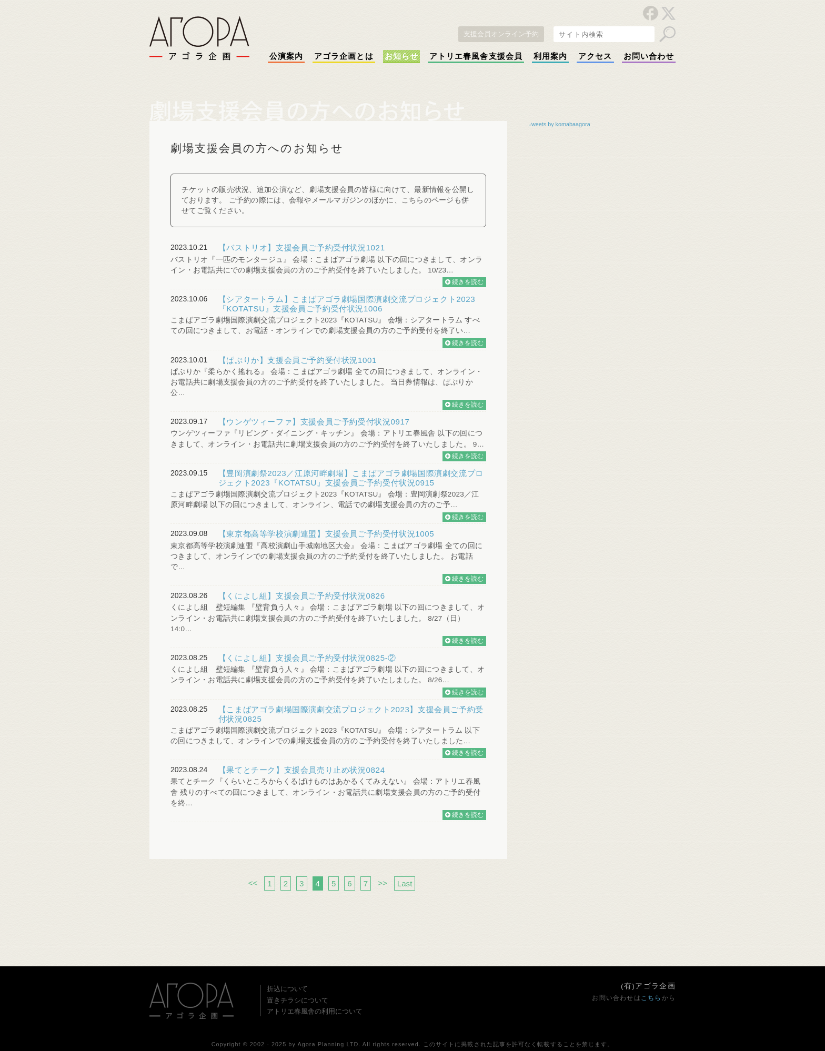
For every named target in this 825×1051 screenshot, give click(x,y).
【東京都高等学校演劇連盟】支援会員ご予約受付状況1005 (326, 533)
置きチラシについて (297, 1000)
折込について (287, 989)
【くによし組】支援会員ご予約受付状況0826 (301, 595)
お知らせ (401, 56)
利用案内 (550, 56)
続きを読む (464, 282)
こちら (651, 998)
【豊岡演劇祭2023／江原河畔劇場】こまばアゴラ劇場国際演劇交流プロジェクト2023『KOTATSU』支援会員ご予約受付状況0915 (351, 478)
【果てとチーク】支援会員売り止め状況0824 (301, 769)
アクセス (595, 56)
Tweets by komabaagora (559, 124)
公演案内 (286, 56)
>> (382, 882)
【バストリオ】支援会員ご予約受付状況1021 (301, 247)
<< (253, 882)
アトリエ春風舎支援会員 (475, 56)
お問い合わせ (648, 56)
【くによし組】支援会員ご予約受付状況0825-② (307, 657)
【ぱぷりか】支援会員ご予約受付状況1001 (297, 360)
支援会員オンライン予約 (501, 34)
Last (405, 883)
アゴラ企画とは (344, 56)
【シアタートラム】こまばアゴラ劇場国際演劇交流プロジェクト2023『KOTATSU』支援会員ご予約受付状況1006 (347, 304)
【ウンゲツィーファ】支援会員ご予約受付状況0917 (314, 421)
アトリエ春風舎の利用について (315, 1011)
